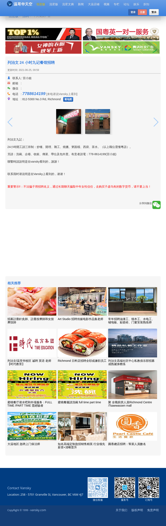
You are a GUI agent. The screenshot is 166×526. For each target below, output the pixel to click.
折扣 (146, 4)
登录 (133, 12)
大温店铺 (93, 4)
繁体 (153, 12)
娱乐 (136, 4)
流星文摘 (68, 4)
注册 (142, 12)
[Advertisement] (83, 243)
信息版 (40, 4)
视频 (106, 4)
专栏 (116, 4)
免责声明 (153, 510)
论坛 (126, 4)
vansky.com (38, 510)
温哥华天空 (19, 4)
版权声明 (137, 510)
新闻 (81, 4)
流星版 (53, 4)
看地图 (68, 99)
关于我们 (121, 510)
